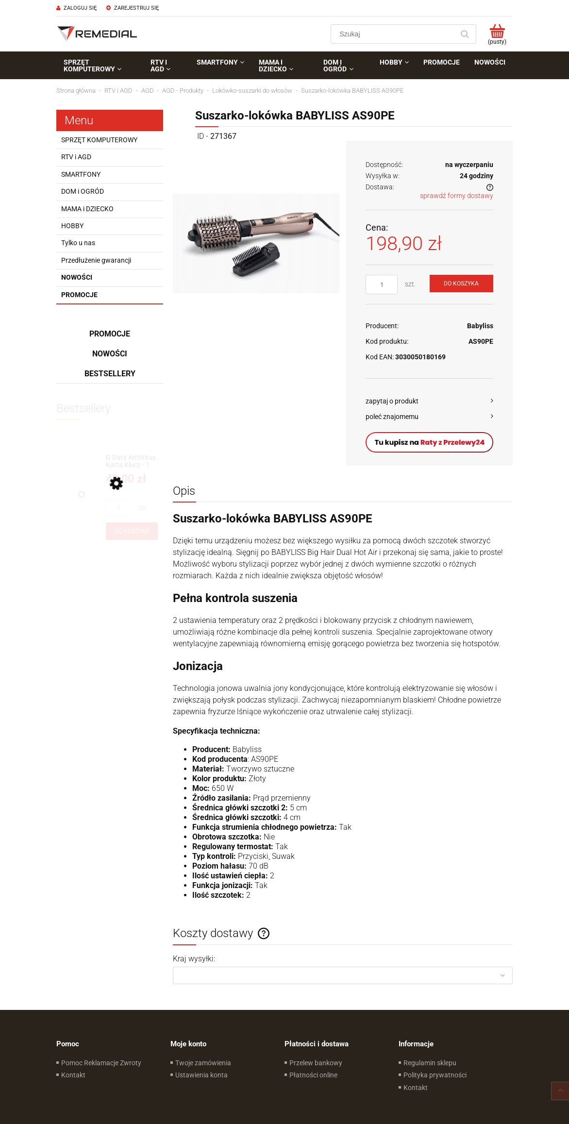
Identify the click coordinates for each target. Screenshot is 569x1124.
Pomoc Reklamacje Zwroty (101, 1063)
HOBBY (72, 226)
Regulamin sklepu (429, 1063)
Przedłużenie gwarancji (96, 260)
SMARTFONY (80, 174)
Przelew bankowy (315, 1063)
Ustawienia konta (201, 1075)
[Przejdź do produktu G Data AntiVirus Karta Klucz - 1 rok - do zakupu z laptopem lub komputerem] (132, 461)
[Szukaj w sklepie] (394, 34)
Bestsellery (109, 373)
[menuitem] (99, 65)
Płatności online (313, 1075)
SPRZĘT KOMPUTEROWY (99, 140)
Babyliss (480, 326)
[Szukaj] (464, 34)
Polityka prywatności (435, 1075)
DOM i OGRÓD (82, 191)
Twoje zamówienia (203, 1063)
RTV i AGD (76, 157)
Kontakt (73, 1075)
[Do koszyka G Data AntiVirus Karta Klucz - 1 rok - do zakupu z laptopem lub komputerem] (132, 531)
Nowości (76, 277)
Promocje (79, 295)
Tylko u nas (78, 243)
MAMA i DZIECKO (87, 209)
